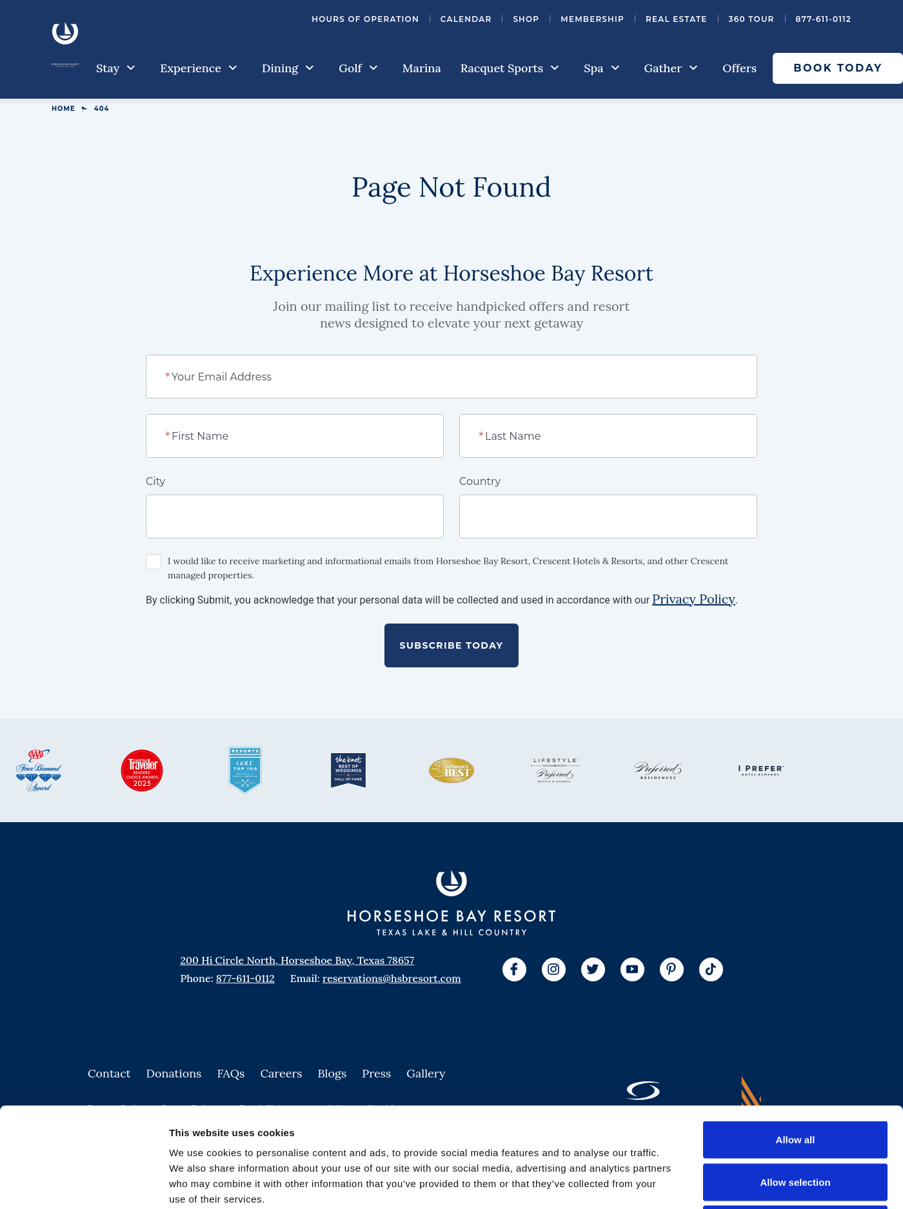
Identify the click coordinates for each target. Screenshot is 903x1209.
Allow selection (795, 1082)
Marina (421, 68)
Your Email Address (219, 376)
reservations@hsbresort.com (391, 978)
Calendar (466, 19)
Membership (592, 19)
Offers (739, 68)
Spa (601, 68)
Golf (358, 68)
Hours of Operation (365, 19)
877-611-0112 (823, 19)
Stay (115, 68)
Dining (288, 68)
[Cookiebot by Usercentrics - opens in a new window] (83, 1184)
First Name (197, 435)
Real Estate (677, 19)
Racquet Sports (510, 68)
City (155, 481)
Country (480, 481)
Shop (526, 19)
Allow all (795, 1039)
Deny (796, 1124)
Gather (671, 68)
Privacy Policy (693, 599)
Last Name (510, 435)
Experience (198, 68)
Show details (677, 1183)
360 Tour (752, 19)
